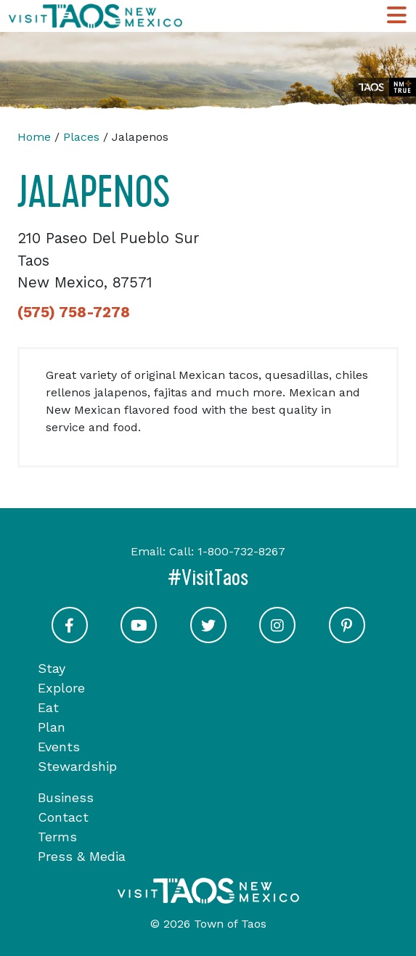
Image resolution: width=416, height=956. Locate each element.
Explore (61, 687)
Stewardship (77, 766)
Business (66, 797)
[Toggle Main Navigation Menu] (397, 16)
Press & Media (82, 856)
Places (81, 137)
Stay (51, 668)
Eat (48, 707)
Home (34, 137)
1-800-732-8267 (241, 551)
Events (59, 746)
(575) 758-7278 (73, 312)
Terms (57, 836)
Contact (63, 817)
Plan (51, 727)
